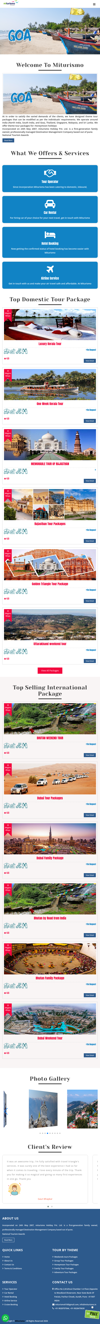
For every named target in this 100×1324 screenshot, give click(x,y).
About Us (7, 1260)
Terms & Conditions (12, 1268)
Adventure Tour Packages (64, 1272)
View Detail (90, 361)
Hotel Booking (9, 1296)
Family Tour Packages (63, 1268)
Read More (8, 140)
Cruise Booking (10, 1304)
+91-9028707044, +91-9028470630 (68, 1308)
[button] (40, 1133)
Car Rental (8, 1293)
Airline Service (9, 1300)
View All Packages (50, 670)
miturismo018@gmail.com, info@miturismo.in (74, 1304)
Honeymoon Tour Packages (65, 1264)
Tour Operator (9, 1289)
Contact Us (8, 1264)
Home (6, 1257)
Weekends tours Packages (64, 1257)
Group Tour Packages (62, 1260)
